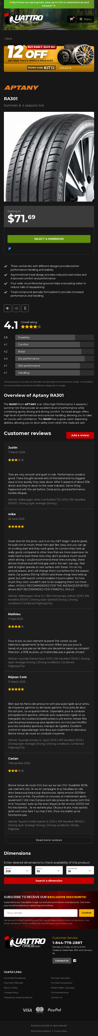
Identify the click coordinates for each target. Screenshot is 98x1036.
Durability (24, 337)
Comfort (23, 344)
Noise (21, 351)
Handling (23, 372)
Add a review (80, 435)
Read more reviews (49, 840)
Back (9, 38)
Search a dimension (49, 880)
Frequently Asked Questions (18, 997)
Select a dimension (49, 238)
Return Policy (11, 987)
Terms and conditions (41, 1031)
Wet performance (29, 365)
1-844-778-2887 (67, 943)
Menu (85, 19)
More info (64, 68)
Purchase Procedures (14, 978)
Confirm (86, 912)
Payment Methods (13, 982)
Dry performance (28, 358)
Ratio (39, 868)
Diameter (72, 868)
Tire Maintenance (59, 992)
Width (8, 868)
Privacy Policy (60, 1031)
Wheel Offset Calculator (63, 987)
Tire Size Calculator (60, 978)
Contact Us (62, 960)
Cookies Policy (11, 992)
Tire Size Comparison (61, 982)
